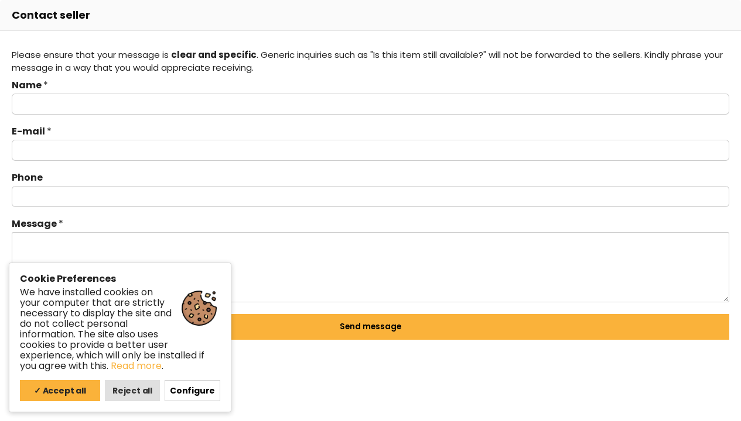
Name (30, 85)
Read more (136, 365)
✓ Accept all (60, 390)
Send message (370, 326)
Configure (192, 390)
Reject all (132, 390)
